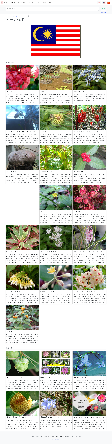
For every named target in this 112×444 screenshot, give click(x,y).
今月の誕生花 (21, 2)
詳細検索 (103, 12)
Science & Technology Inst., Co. (55, 436)
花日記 (44, 2)
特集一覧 (15, 16)
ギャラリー (32, 2)
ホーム (7, 16)
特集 (50, 2)
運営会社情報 (56, 439)
